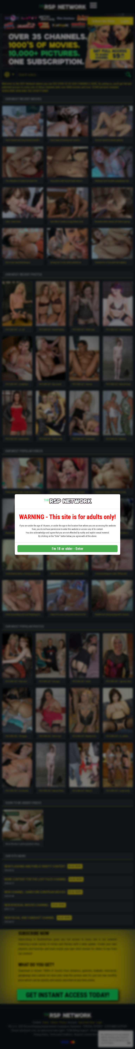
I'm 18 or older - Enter (67, 549)
